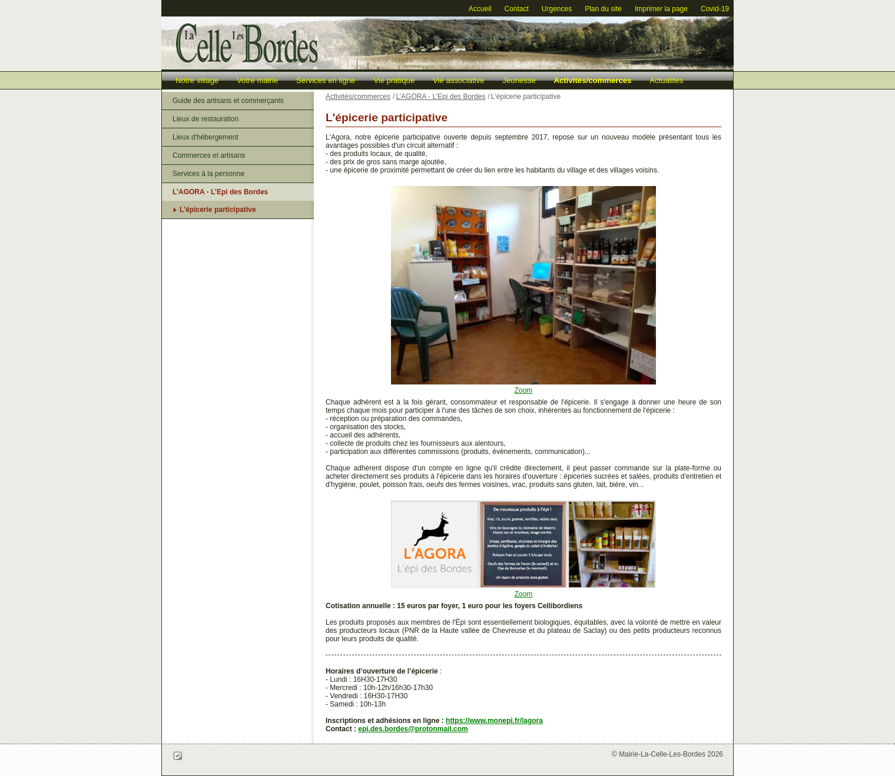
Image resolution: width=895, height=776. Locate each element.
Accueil (480, 9)
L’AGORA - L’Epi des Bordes (220, 192)
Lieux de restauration (205, 119)
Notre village (196, 80)
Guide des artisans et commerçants (228, 101)
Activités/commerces (593, 80)
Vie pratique (394, 80)
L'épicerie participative (218, 209)
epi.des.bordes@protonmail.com (413, 729)
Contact (516, 9)
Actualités (666, 80)
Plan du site (603, 9)
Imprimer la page (661, 9)
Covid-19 (715, 9)
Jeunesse (518, 80)
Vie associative (459, 80)
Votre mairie (257, 80)
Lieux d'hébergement (205, 137)
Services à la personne (208, 174)
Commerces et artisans (209, 155)
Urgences (557, 9)
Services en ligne (325, 80)
